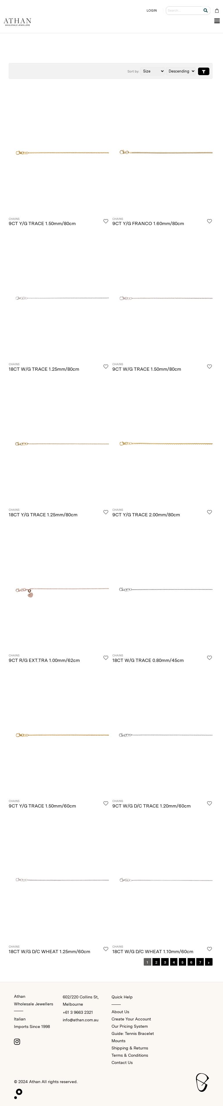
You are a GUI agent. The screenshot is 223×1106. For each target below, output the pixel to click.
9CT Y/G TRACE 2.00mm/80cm (146, 514)
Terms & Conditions (130, 1055)
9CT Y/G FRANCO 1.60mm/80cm (148, 223)
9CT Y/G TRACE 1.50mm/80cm (42, 223)
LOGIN (152, 10)
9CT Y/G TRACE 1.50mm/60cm (42, 806)
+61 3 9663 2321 (78, 1012)
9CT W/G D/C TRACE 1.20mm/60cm (151, 806)
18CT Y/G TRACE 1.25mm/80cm (43, 514)
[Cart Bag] (216, 10)
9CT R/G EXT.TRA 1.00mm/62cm (44, 660)
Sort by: (133, 71)
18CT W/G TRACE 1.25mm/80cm (44, 369)
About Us (120, 1011)
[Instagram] (17, 1042)
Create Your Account (131, 1019)
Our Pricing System (130, 1026)
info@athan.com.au (80, 1020)
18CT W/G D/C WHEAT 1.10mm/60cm (152, 951)
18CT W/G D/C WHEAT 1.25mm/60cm (49, 951)
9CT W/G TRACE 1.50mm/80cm (146, 369)
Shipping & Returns (130, 1048)
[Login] (106, 222)
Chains (14, 219)
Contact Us (122, 1062)
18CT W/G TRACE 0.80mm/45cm (148, 660)
